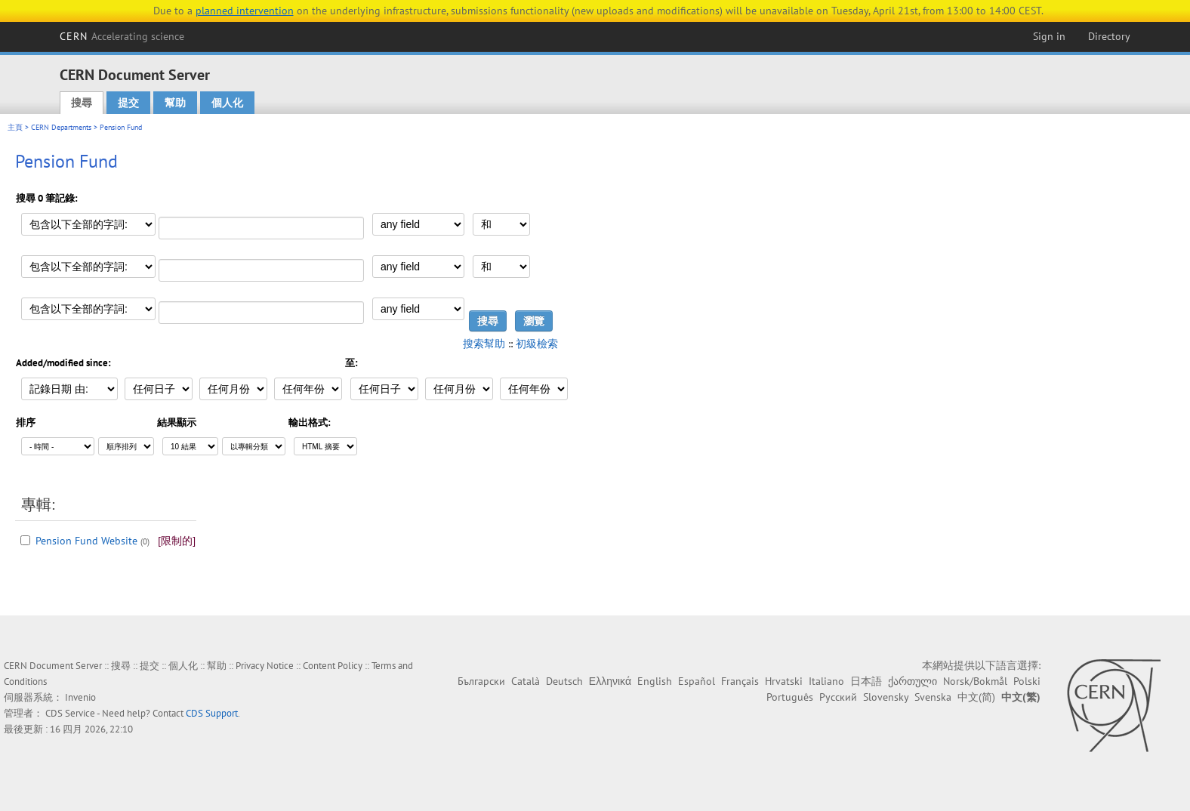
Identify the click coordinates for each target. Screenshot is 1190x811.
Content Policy (332, 665)
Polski (1026, 681)
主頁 (15, 127)
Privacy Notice (265, 665)
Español (696, 681)
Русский (838, 697)
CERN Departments (61, 127)
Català (525, 681)
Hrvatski (784, 681)
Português (789, 697)
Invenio (80, 697)
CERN (122, 36)
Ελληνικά (610, 681)
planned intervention (245, 10)
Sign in (1049, 36)
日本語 (866, 681)
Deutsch (564, 681)
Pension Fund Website (86, 540)
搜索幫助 (484, 343)
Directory (1109, 36)
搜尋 (81, 102)
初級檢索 (537, 343)
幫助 (175, 102)
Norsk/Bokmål (975, 681)
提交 (128, 102)
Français (740, 681)
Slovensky (885, 697)
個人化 (227, 102)
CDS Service (70, 713)
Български (481, 681)
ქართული (912, 681)
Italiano (826, 681)
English (654, 681)
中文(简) (976, 697)
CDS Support (212, 713)
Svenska (932, 697)
